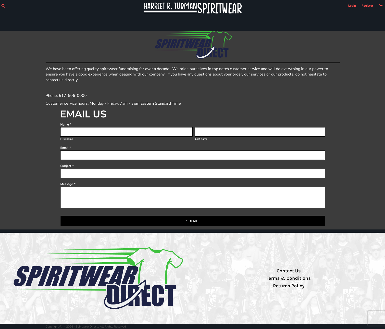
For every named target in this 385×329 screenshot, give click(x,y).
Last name (201, 139)
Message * (67, 184)
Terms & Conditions (289, 278)
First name (66, 139)
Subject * (67, 166)
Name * (65, 124)
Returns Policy (288, 286)
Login (352, 6)
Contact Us (289, 271)
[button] (3, 6)
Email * (65, 148)
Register (367, 6)
